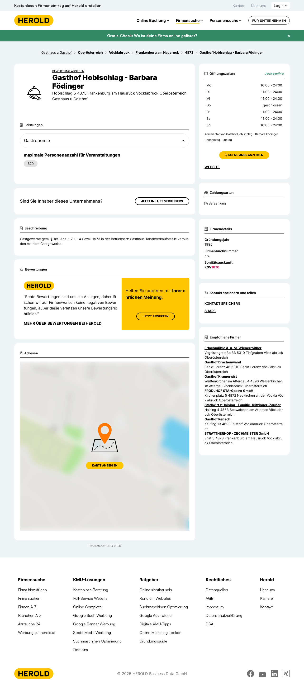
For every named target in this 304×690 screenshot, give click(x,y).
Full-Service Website (90, 598)
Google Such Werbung (92, 615)
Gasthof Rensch (217, 419)
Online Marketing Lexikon (160, 632)
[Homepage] (33, 20)
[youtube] (262, 677)
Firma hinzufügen (32, 589)
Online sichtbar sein (155, 589)
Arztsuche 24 (29, 624)
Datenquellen (217, 589)
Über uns (258, 5)
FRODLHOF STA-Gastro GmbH (228, 391)
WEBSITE (212, 167)
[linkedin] (274, 677)
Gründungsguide (153, 641)
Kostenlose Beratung (90, 589)
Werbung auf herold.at (36, 632)
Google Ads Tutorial (155, 615)
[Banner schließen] (289, 36)
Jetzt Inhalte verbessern (162, 201)
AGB (210, 598)
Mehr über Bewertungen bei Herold (63, 323)
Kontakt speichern (222, 303)
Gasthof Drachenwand (222, 362)
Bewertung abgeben (68, 71)
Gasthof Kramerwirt (220, 376)
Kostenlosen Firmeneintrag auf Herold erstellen (57, 5)
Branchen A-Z (30, 615)
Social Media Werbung (92, 632)
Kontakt (266, 606)
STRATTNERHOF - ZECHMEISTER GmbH (236, 433)
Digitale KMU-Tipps (155, 624)
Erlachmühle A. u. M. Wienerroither (232, 348)
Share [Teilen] (210, 311)
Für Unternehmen (269, 21)
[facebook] (250, 677)
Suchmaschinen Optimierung (97, 641)
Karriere (239, 5)
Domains (80, 649)
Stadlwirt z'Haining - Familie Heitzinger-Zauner (242, 405)
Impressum (215, 606)
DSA (209, 624)
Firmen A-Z (27, 606)
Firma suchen (29, 598)
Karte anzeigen (105, 465)
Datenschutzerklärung (224, 615)
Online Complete (87, 606)
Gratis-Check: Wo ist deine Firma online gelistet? (152, 35)
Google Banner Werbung (94, 624)
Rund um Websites (155, 598)
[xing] (286, 677)
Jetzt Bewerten (155, 316)
